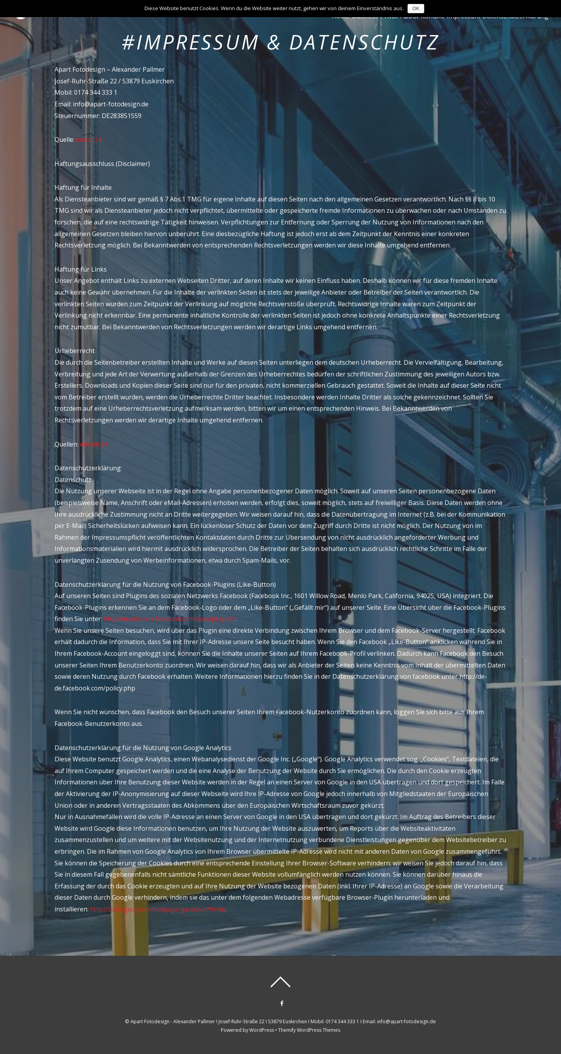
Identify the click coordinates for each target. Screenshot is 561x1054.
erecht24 (89, 139)
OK (416, 8)
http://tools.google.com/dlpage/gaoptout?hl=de (158, 909)
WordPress (261, 1030)
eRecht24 (93, 444)
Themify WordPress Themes (309, 1030)
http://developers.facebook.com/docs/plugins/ (171, 618)
